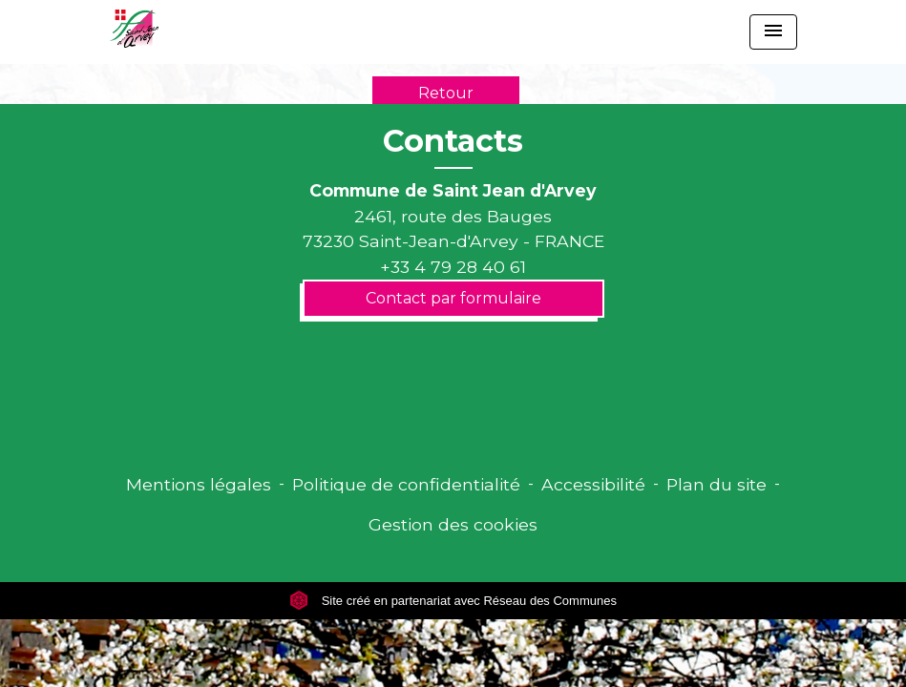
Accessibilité (593, 484)
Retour (446, 93)
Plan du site (716, 484)
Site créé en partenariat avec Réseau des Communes (453, 600)
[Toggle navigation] (773, 32)
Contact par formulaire (453, 298)
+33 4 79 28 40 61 (453, 267)
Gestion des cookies (453, 524)
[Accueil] (134, 29)
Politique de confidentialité (406, 484)
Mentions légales (198, 484)
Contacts (453, 141)
